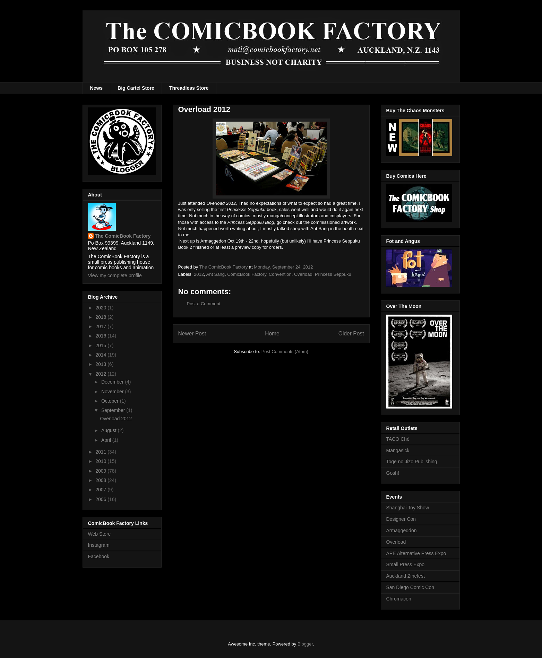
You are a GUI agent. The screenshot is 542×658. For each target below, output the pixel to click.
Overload (303, 274)
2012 (199, 274)
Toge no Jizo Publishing (411, 461)
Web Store (99, 534)
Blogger (305, 644)
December (113, 382)
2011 (101, 452)
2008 (101, 480)
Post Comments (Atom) (284, 351)
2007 (101, 489)
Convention (280, 274)
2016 (101, 336)
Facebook (98, 556)
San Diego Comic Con (410, 587)
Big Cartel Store (136, 88)
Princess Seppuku (333, 274)
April (106, 440)
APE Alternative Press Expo (416, 553)
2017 (101, 326)
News (96, 88)
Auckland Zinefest (405, 576)
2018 (101, 317)
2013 (101, 364)
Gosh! (392, 473)
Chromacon (398, 599)
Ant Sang (215, 274)
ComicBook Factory (246, 274)
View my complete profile (115, 275)
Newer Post (192, 333)
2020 (101, 307)
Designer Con (401, 519)
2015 (101, 345)
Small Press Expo (405, 564)
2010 (101, 461)
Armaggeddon (401, 530)
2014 (101, 355)
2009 (101, 471)
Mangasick (398, 450)
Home (272, 333)
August (109, 430)
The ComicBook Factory (123, 236)
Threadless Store (189, 88)
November (113, 391)
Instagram (99, 545)
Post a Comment (204, 303)
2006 (101, 499)
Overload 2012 (116, 418)
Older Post (351, 333)
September (113, 410)
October (110, 401)
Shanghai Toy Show (407, 507)
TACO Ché (398, 439)
